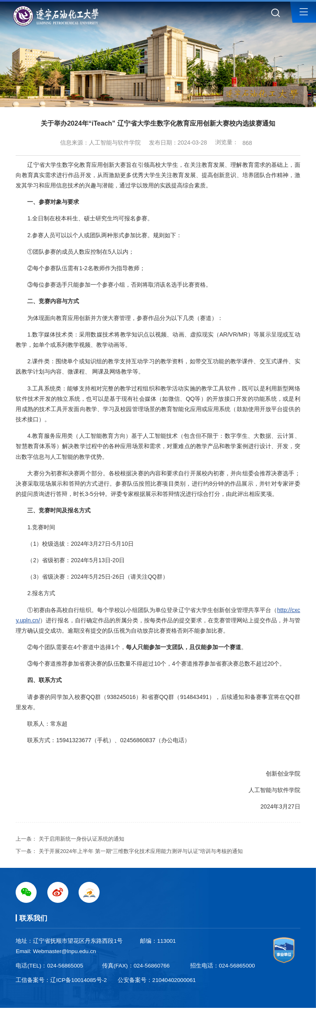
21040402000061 (174, 980)
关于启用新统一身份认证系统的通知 (81, 839)
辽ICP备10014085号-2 (78, 980)
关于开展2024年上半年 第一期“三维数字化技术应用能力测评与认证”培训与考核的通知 (141, 851)
